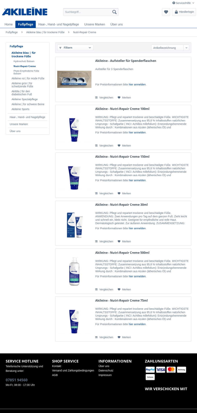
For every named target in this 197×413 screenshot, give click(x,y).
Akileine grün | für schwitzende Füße (22, 85)
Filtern (65, 47)
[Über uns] (117, 24)
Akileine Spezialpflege (25, 99)
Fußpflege (16, 46)
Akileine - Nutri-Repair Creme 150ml (122, 157)
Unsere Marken (19, 124)
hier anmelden (137, 84)
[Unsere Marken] (95, 24)
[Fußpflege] (25, 24)
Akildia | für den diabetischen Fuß (22, 93)
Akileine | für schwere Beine (28, 104)
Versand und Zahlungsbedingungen (73, 370)
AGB (55, 375)
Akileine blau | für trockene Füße (24, 54)
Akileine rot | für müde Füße (28, 78)
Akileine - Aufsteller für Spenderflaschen (125, 61)
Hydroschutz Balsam (24, 61)
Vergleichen (104, 97)
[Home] (8, 24)
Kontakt (56, 366)
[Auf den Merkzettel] (124, 97)
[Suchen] (114, 12)
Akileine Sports (20, 109)
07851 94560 (17, 380)
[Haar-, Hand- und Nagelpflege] (59, 24)
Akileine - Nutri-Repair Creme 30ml (121, 205)
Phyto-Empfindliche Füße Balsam (26, 72)
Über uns (15, 131)
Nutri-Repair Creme (25, 66)
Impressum (105, 375)
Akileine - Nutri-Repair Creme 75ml (121, 301)
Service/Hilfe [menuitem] (181, 3)
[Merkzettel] (166, 12)
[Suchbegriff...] (90, 12)
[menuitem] (90, 12)
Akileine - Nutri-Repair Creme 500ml (122, 253)
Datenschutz (105, 370)
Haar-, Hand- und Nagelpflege (27, 117)
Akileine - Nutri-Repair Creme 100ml (122, 109)
